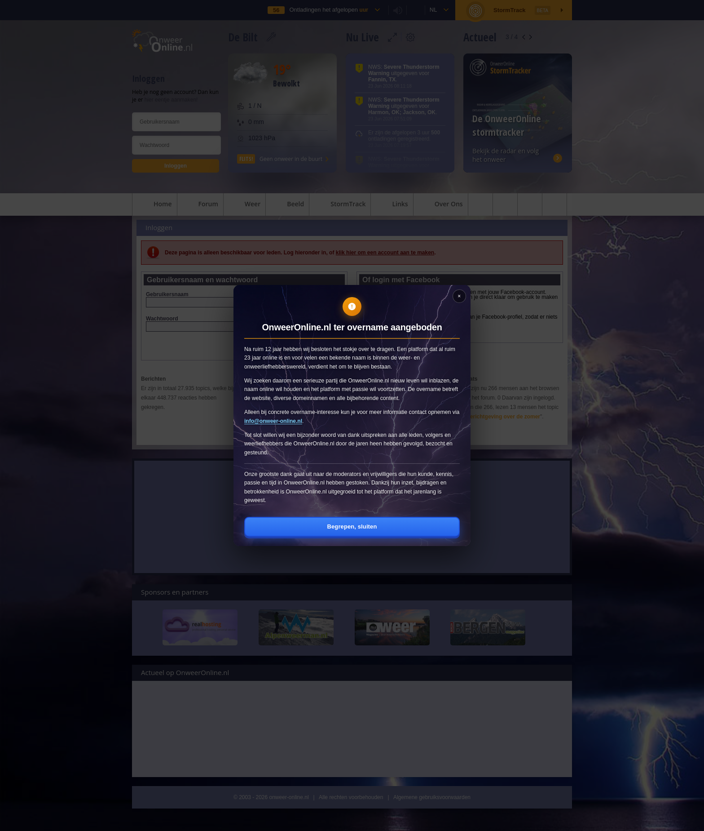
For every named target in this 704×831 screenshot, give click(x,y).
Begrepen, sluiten (352, 526)
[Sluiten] (459, 296)
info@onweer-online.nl (273, 421)
